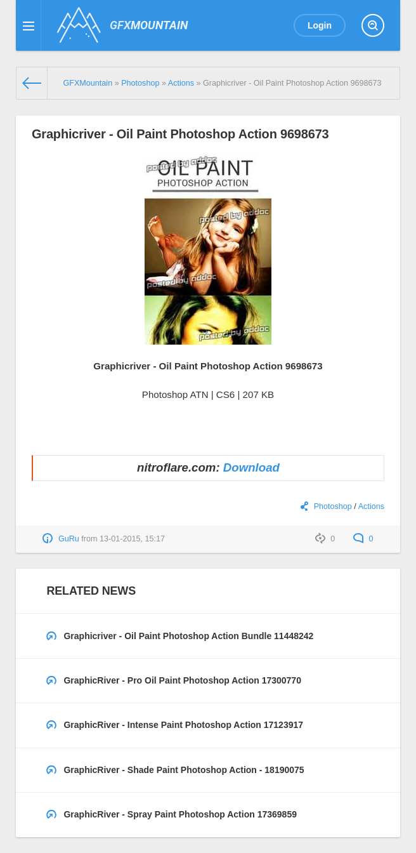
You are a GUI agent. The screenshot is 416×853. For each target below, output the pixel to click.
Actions (371, 506)
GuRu (68, 538)
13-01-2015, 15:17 (132, 538)
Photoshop (333, 506)
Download (251, 467)
